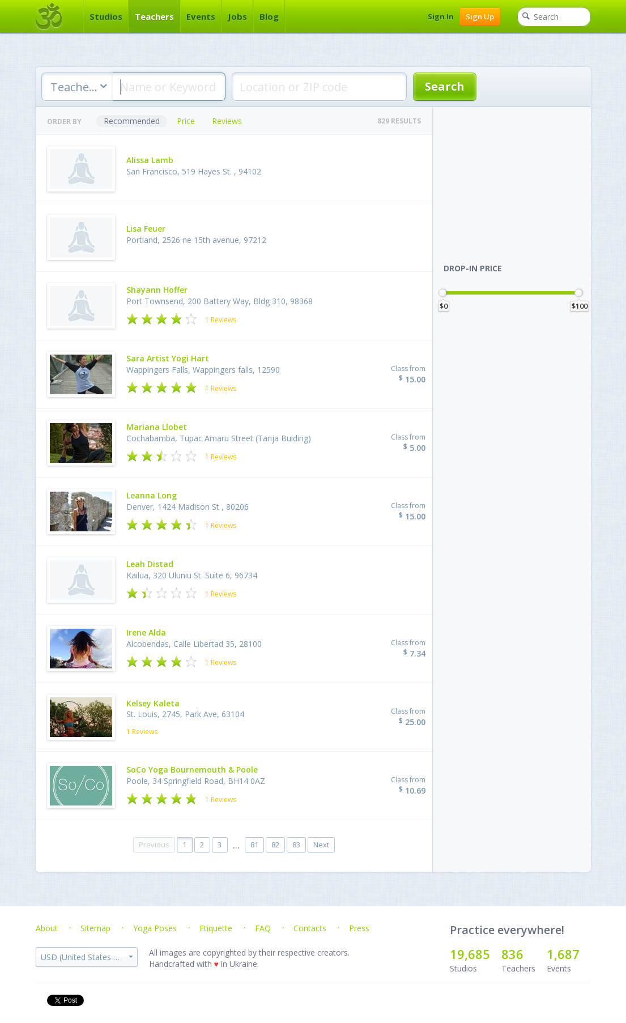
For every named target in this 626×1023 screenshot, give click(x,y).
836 (512, 953)
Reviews (227, 121)
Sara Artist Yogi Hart (167, 358)
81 (254, 844)
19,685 (470, 953)
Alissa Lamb (149, 160)
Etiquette (215, 928)
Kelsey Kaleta (153, 703)
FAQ (263, 928)
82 (275, 844)
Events (200, 16)
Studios (106, 16)
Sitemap (95, 928)
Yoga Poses (155, 928)
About (47, 928)
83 (296, 844)
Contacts (309, 928)
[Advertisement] (517, 178)
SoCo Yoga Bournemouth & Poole (192, 769)
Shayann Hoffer (157, 289)
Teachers (154, 16)
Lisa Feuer (145, 228)
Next (321, 844)
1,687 (563, 953)
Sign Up (480, 16)
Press (359, 928)
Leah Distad (149, 564)
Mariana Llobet (156, 426)
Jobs (237, 16)
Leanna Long (151, 495)
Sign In (441, 16)
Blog (269, 16)
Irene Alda (146, 632)
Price (186, 121)
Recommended (132, 121)
